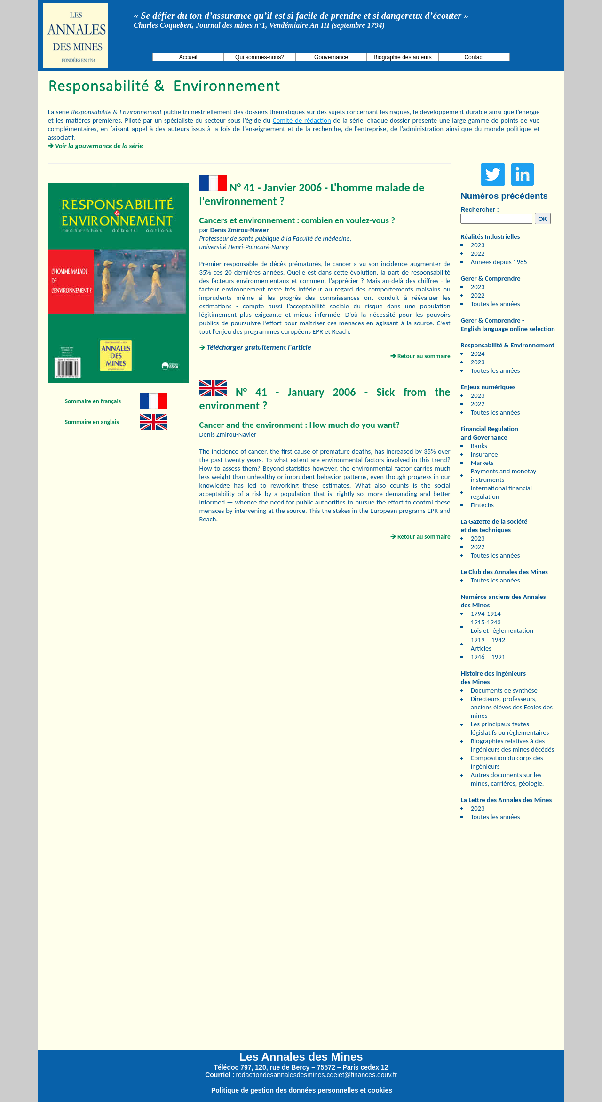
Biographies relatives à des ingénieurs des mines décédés (512, 745)
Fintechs (482, 505)
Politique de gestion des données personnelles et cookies (301, 1090)
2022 (478, 253)
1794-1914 (486, 613)
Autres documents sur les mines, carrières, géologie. (507, 779)
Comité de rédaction (302, 120)
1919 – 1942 (488, 640)
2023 (478, 245)
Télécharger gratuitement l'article (258, 347)
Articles (481, 648)
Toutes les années (495, 303)
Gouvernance (331, 57)
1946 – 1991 (488, 657)
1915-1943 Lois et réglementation (502, 626)
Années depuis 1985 (499, 262)
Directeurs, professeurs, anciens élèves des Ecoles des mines (512, 707)
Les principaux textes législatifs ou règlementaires (510, 728)
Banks (479, 445)
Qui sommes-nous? (259, 57)
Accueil (188, 57)
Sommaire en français (93, 401)
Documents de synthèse (504, 690)
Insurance (484, 454)
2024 (478, 353)
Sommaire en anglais (92, 422)
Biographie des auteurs (402, 57)
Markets (482, 462)
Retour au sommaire (424, 356)
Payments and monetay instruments (503, 475)
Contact (473, 57)
